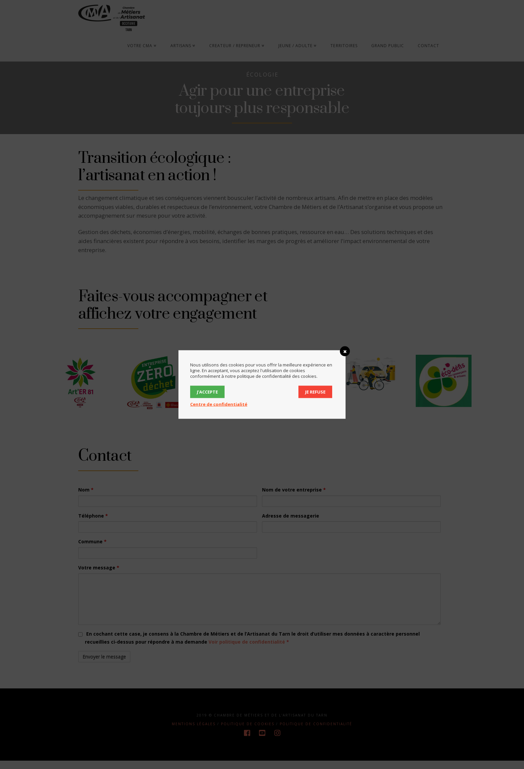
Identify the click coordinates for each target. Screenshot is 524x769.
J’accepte (207, 392)
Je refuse (315, 392)
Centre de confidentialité (218, 404)
